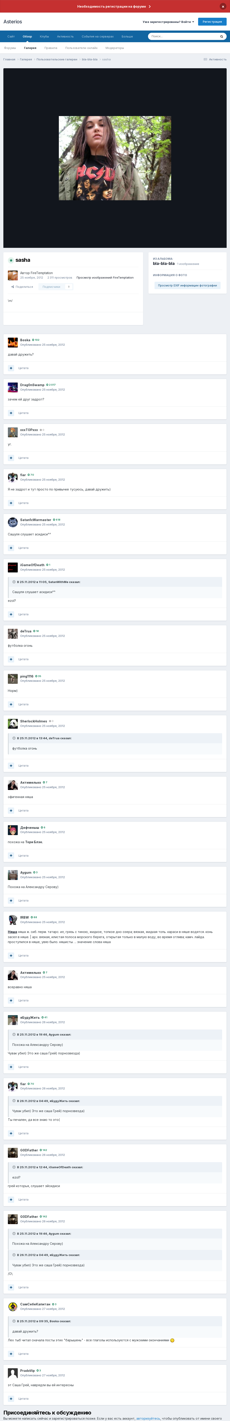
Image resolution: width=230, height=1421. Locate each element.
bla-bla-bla (164, 263)
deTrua (25, 631)
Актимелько (30, 782)
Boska (25, 340)
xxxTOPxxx (29, 430)
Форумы (10, 48)
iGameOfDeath (32, 565)
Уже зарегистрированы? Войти (168, 22)
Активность (65, 36)
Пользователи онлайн (81, 48)
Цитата (23, 368)
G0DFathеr (29, 1150)
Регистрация (212, 21)
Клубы (44, 36)
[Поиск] (174, 36)
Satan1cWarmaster (35, 520)
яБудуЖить (30, 1017)
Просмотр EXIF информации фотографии (187, 285)
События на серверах (98, 36)
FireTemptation (42, 273)
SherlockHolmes (33, 721)
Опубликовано (42, 344)
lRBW (24, 917)
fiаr (23, 475)
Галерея (30, 48)
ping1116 (26, 676)
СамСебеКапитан (35, 1304)
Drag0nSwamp (32, 385)
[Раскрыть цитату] (14, 582)
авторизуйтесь (148, 1418)
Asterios (12, 21)
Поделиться (22, 286)
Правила (50, 48)
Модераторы (115, 48)
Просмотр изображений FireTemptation (105, 277)
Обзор (27, 38)
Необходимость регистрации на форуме (111, 6)
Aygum (25, 872)
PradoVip (27, 1371)
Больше (127, 36)
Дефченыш (29, 827)
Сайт (11, 36)
